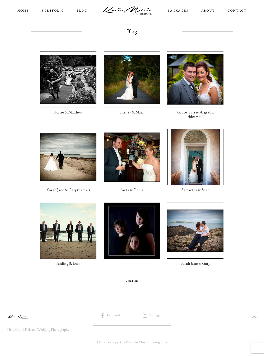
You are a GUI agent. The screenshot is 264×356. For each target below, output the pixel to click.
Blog (82, 10)
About (208, 10)
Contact (237, 10)
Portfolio (53, 10)
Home (23, 10)
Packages (178, 10)
